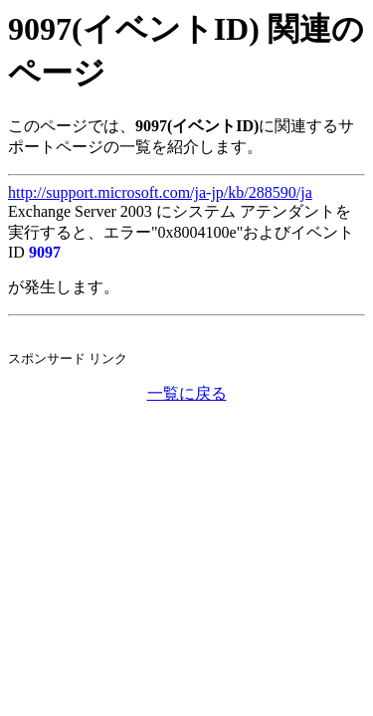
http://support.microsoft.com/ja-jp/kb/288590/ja (160, 192)
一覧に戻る (187, 393)
